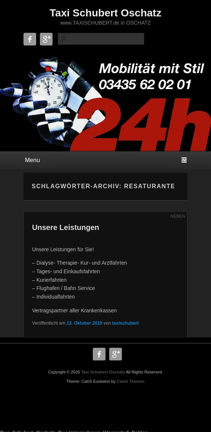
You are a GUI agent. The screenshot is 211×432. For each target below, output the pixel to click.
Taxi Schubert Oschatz (105, 13)
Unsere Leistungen (65, 227)
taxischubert (125, 323)
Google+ (46, 39)
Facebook (29, 39)
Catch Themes (131, 381)
